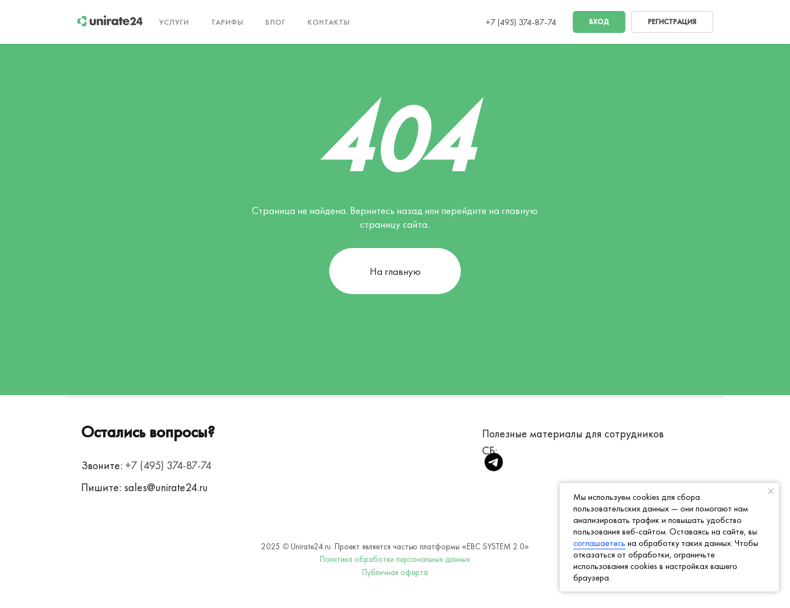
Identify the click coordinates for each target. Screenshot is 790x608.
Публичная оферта (395, 572)
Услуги (174, 22)
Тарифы (227, 22)
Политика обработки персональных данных (395, 559)
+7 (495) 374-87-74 (521, 22)
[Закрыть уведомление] (770, 491)
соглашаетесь (599, 543)
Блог (276, 22)
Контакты (329, 22)
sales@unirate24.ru (166, 487)
